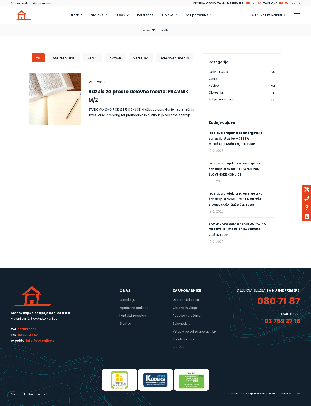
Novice (115, 58)
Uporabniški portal (186, 300)
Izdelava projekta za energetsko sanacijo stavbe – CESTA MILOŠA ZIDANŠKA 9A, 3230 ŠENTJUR (236, 199)
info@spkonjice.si (40, 340)
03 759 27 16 (26, 329)
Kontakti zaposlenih (134, 315)
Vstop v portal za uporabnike (194, 331)
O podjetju (127, 300)
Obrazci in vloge (185, 308)
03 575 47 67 (28, 335)
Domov (146, 30)
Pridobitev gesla (185, 339)
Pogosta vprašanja (187, 315)
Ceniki (92, 58)
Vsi (38, 58)
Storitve (125, 323)
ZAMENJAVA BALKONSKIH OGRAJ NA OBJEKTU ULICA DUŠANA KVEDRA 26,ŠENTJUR (237, 229)
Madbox (294, 393)
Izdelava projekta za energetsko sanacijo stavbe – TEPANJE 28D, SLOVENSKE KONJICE (236, 169)
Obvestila (140, 58)
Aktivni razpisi (64, 58)
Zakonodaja (181, 323)
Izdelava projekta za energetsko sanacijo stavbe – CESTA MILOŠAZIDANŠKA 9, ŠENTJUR (236, 138)
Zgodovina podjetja (133, 308)
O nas (14, 394)
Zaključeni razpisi (174, 58)
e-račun (179, 347)
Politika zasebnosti (35, 394)
